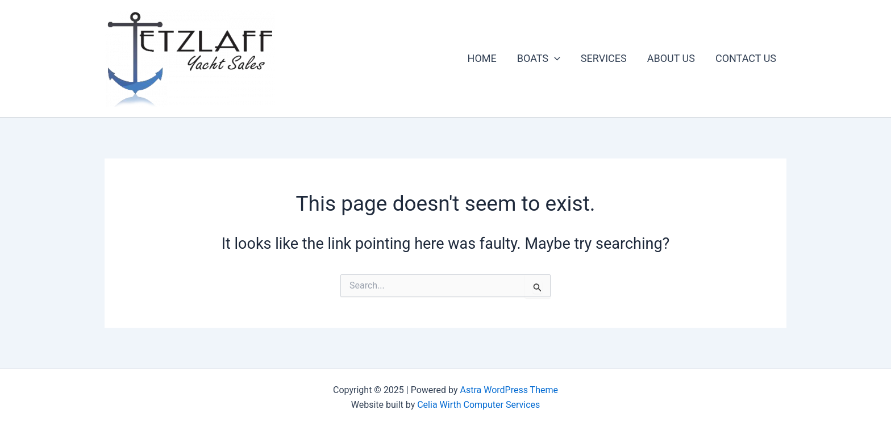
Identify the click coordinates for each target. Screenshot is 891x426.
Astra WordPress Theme (509, 390)
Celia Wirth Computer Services (478, 404)
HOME (482, 58)
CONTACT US (745, 58)
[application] (554, 58)
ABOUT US (671, 58)
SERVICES (604, 58)
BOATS (538, 58)
